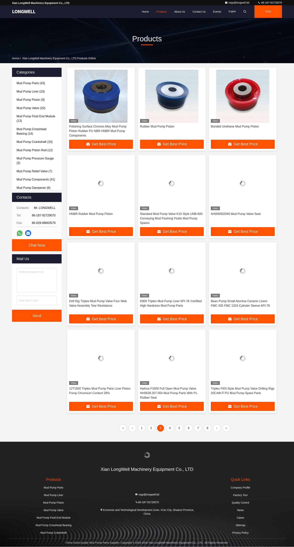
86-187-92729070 (270, 2)
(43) (31, 83)
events (216, 11)
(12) (35, 150)
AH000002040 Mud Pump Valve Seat (236, 213)
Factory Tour (240, 495)
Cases (240, 517)
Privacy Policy (240, 532)
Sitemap (240, 525)
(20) (31, 108)
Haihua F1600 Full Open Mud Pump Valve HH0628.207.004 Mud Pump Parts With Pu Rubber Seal (168, 393)
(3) (35, 161)
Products (160, 11)
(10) (35, 141)
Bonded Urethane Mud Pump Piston (235, 126)
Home (144, 11)
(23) (31, 91)
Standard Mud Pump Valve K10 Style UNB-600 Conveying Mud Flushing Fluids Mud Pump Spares (171, 218)
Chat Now (37, 245)
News (240, 510)
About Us (178, 11)
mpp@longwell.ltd (237, 2)
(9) (31, 99)
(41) (36, 179)
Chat (268, 11)
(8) (34, 187)
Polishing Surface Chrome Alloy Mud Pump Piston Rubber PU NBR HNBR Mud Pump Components (98, 131)
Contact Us (197, 11)
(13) (36, 118)
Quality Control (240, 502)
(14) (31, 131)
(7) (34, 171)
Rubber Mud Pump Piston (157, 126)
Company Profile (240, 487)
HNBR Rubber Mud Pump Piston (91, 213)
